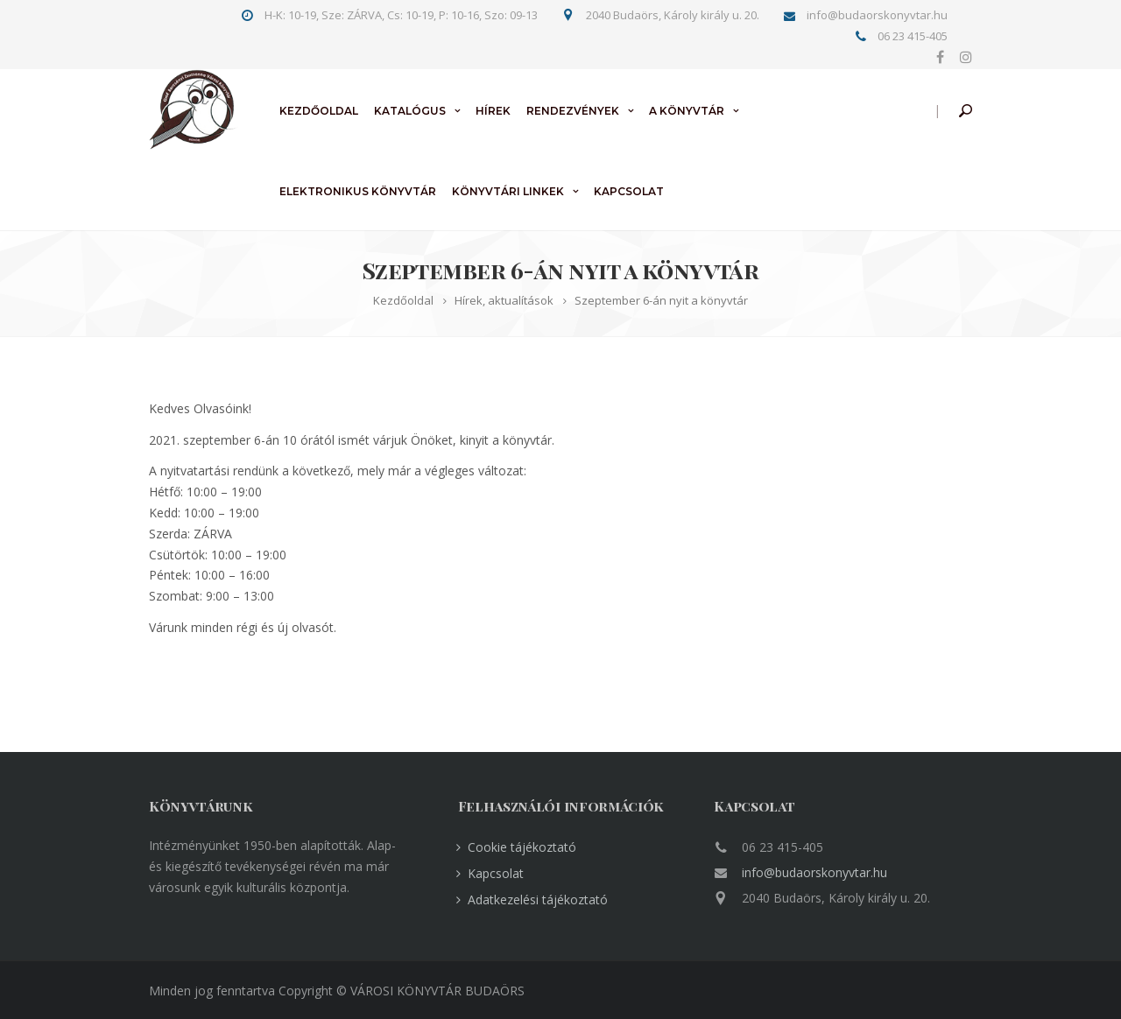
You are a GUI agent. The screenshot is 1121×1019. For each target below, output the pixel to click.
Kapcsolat (629, 191)
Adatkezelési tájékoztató (538, 899)
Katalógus (410, 110)
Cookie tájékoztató (522, 847)
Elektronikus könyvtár (357, 191)
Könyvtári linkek (508, 191)
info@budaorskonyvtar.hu (814, 872)
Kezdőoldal (318, 110)
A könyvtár (686, 110)
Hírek (493, 110)
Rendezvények (572, 110)
